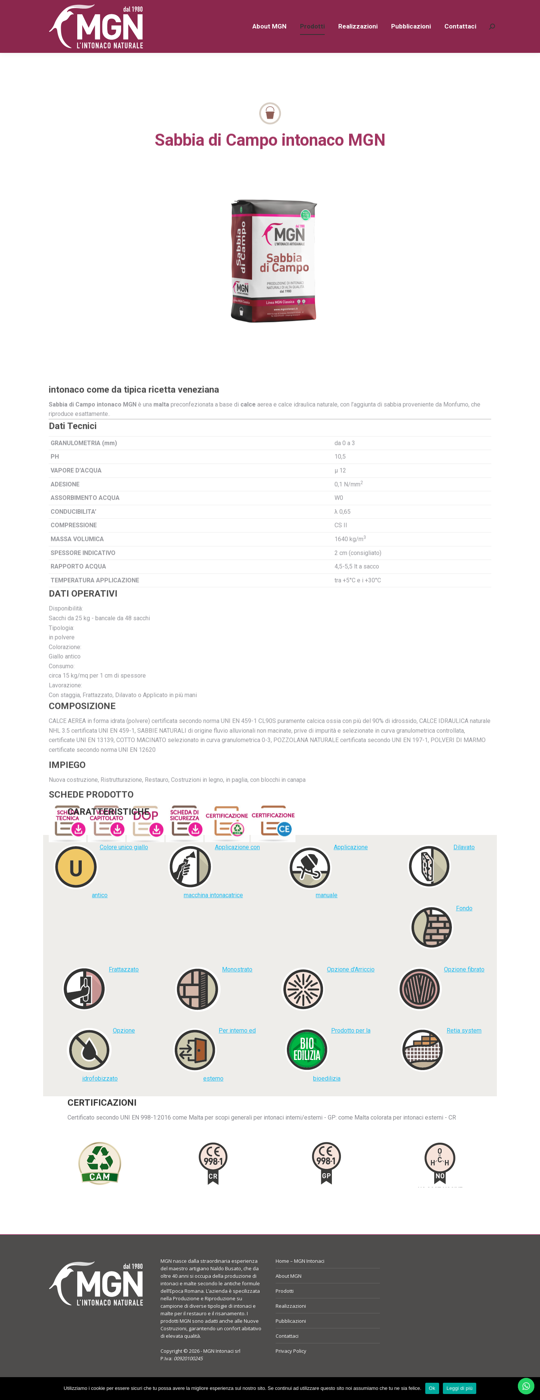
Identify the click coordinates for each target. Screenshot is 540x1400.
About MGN (289, 1289)
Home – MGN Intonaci (300, 1274)
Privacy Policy (291, 1364)
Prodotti (285, 1304)
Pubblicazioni (291, 1334)
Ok (432, 1388)
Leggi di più (460, 1388)
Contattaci (287, 1349)
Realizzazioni (291, 1319)
